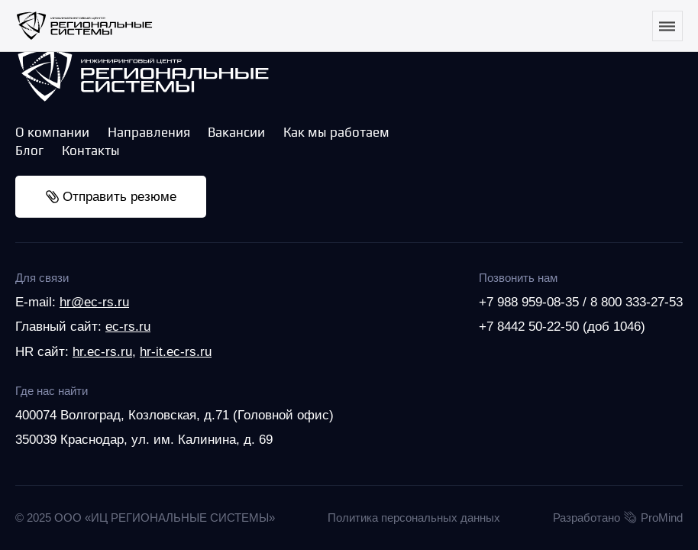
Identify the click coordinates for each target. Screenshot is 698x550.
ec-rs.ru (127, 326)
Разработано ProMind (618, 518)
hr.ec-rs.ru (102, 351)
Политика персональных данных (414, 517)
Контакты (91, 150)
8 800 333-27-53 (636, 301)
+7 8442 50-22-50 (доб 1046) (562, 326)
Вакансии (236, 132)
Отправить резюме (111, 196)
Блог (29, 150)
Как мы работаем (336, 132)
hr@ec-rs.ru (94, 301)
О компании (52, 132)
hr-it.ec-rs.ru (176, 351)
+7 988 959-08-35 (529, 301)
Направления (149, 132)
